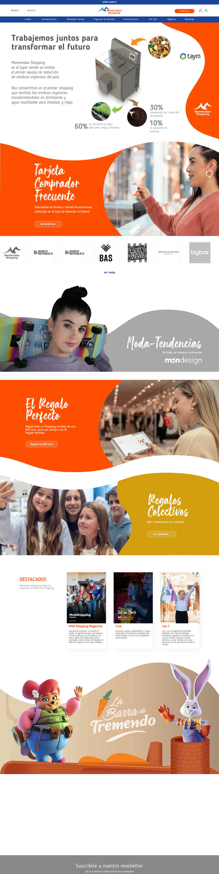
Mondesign (189, 19)
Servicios (31, 10)
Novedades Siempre (76, 19)
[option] (109, 81)
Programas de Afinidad (104, 19)
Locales (28, 19)
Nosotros (15, 10)
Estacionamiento (130, 19)
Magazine (171, 19)
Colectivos (184, 11)
